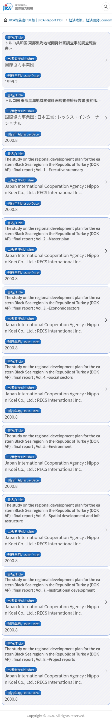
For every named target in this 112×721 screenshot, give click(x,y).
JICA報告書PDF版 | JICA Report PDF (35, 19)
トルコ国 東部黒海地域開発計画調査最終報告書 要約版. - (53, 100)
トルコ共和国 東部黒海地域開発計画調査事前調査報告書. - (50, 45)
